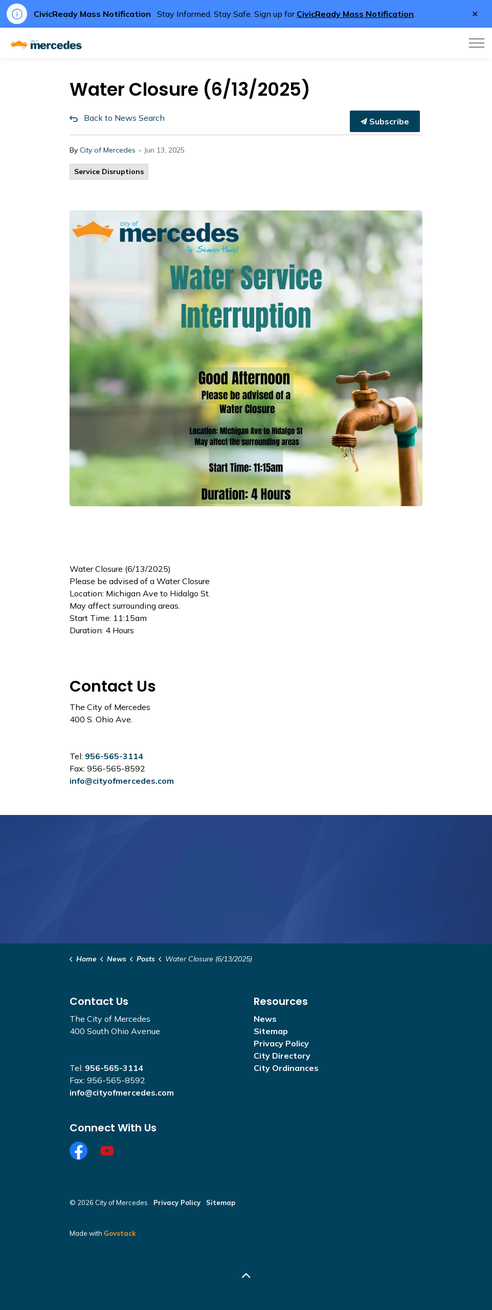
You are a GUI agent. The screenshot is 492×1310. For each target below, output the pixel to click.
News (265, 1019)
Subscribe (384, 121)
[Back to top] (246, 1275)
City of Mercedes (108, 150)
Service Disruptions (109, 171)
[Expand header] (476, 43)
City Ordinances (286, 1068)
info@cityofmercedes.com (122, 781)
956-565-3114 (114, 756)
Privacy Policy (281, 1043)
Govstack (120, 1233)
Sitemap (271, 1031)
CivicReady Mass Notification (355, 14)
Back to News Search (124, 118)
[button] (246, 358)
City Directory (282, 1055)
